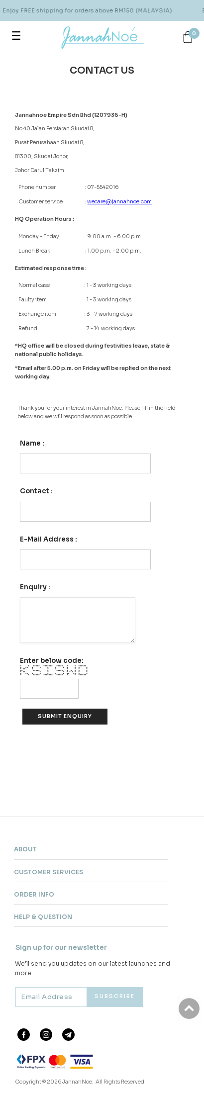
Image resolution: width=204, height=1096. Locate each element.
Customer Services (48, 872)
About (25, 849)
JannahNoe (77, 1082)
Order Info (34, 894)
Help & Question (43, 916)
